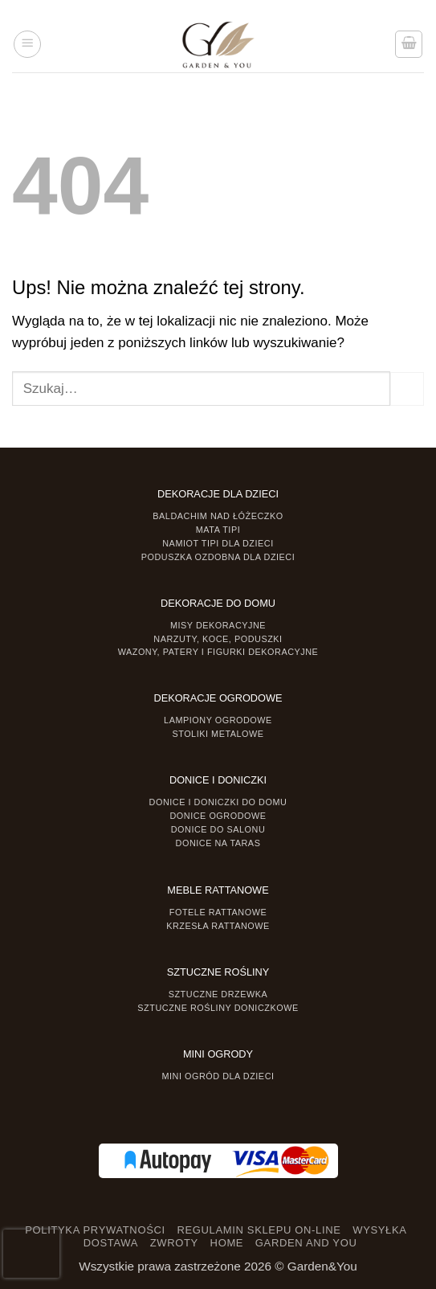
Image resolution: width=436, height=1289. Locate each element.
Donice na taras (218, 843)
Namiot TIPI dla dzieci (217, 543)
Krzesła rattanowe (218, 926)
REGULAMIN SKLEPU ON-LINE (258, 1230)
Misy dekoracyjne (218, 625)
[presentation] (31, 1254)
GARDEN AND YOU (306, 1243)
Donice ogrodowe (217, 815)
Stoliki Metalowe (217, 734)
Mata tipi (218, 529)
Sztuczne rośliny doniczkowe (217, 1008)
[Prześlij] (407, 389)
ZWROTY (174, 1243)
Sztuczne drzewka (218, 994)
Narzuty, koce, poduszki (217, 639)
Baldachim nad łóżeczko (218, 516)
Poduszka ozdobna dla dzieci (218, 557)
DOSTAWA (111, 1243)
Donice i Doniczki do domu (218, 802)
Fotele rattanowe (218, 912)
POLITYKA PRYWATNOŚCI (95, 1230)
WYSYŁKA (379, 1230)
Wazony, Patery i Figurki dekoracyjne (218, 652)
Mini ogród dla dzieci (217, 1076)
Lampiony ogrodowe (218, 720)
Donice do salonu (218, 829)
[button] (27, 44)
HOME (227, 1243)
